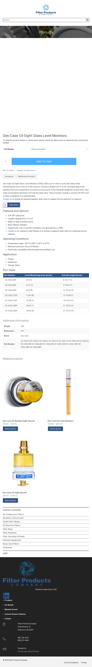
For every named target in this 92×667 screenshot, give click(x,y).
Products (8, 600)
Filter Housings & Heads (14, 536)
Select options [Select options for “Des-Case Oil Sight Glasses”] (10, 500)
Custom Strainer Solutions (15, 614)
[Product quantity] (6, 161)
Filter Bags (8, 529)
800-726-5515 (23, 638)
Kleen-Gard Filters (11, 544)
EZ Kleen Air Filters (11, 525)
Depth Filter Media (11, 522)
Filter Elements (10, 533)
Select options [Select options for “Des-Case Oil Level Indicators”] (55, 429)
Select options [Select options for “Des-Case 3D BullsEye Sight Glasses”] (10, 429)
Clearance (7, 547)
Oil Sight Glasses (29, 170)
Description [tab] (9, 176)
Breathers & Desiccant (13, 518)
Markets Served (11, 609)
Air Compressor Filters (13, 514)
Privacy (84, 663)
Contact (8, 619)
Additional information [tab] (26, 176)
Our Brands (9, 605)
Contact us (7, 199)
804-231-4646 (23, 640)
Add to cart (44, 161)
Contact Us (22, 648)
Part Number (9, 149)
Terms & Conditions (71, 663)
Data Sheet (13, 205)
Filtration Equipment (12, 540)
